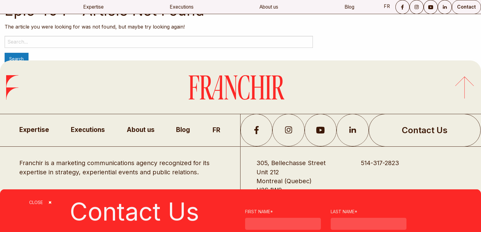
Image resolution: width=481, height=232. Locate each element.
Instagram (417, 7)
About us (269, 7)
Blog (349, 7)
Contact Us (425, 130)
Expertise (93, 7)
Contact (466, 7)
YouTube (431, 7)
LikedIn (352, 130)
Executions (182, 7)
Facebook (402, 7)
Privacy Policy (272, 217)
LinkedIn (445, 7)
